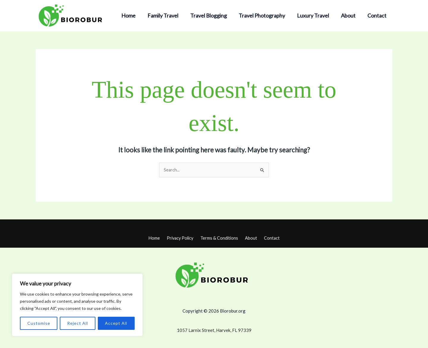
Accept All (116, 323)
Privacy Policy (182, 238)
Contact (377, 15)
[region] (77, 305)
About (350, 15)
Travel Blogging (214, 15)
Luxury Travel (316, 15)
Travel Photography (266, 15)
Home (136, 15)
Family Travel (169, 15)
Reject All (77, 323)
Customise (38, 323)
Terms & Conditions (220, 238)
